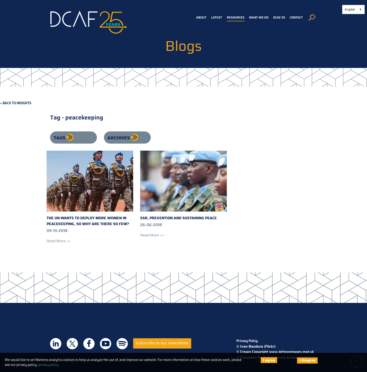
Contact (296, 17)
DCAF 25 (279, 17)
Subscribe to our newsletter (162, 343)
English (350, 9)
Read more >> (59, 241)
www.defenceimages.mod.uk (291, 351)
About (201, 17)
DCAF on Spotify (122, 343)
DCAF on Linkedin (55, 343)
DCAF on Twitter (72, 343)
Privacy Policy (247, 340)
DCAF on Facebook (89, 343)
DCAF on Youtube (105, 343)
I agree (269, 360)
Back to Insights (17, 103)
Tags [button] (60, 137)
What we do (258, 17)
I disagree (307, 360)
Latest (216, 17)
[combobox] (353, 9)
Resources (235, 17)
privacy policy (48, 364)
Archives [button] (119, 137)
